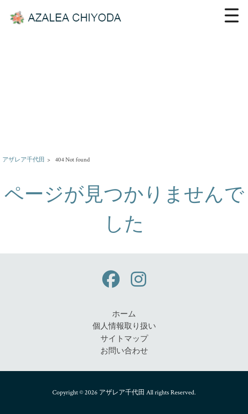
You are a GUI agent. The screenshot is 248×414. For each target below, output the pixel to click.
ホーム (124, 314)
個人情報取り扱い (124, 326)
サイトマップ (124, 339)
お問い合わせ (124, 351)
